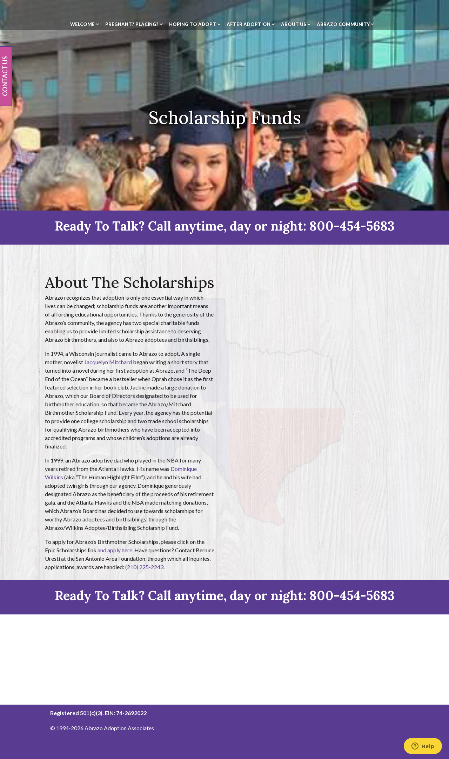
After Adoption (248, 24)
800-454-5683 (352, 226)
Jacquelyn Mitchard (108, 362)
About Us (293, 24)
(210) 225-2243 (144, 567)
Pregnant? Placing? (132, 24)
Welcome (82, 24)
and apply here (115, 550)
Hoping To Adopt (192, 24)
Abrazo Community (343, 24)
